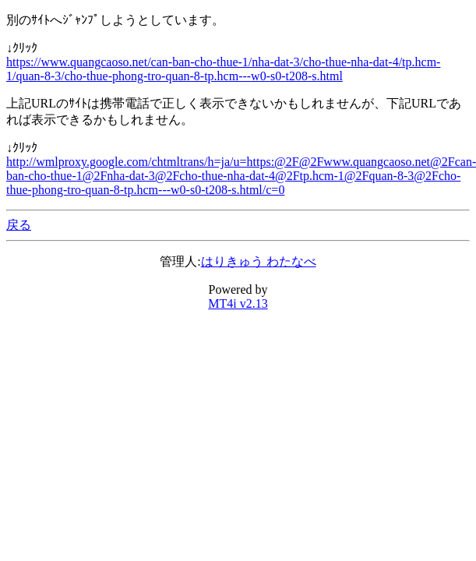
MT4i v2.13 (237, 303)
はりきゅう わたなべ (258, 261)
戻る (18, 224)
